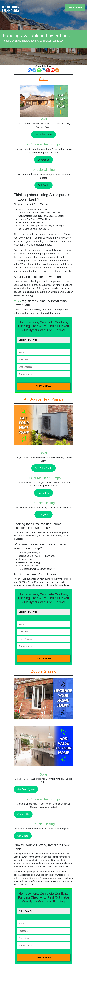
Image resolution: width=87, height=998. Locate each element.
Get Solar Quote (43, 134)
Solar (43, 119)
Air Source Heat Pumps (43, 144)
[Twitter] (34, 70)
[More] (57, 70)
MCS (17, 301)
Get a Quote (75, 7)
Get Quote (43, 185)
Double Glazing (43, 169)
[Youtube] (53, 70)
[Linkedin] (43, 70)
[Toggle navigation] (63, 7)
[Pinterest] (48, 70)
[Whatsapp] (39, 70)
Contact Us (43, 159)
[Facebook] (30, 70)
